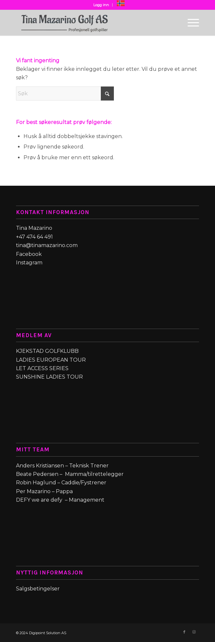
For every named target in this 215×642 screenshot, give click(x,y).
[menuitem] (101, 5)
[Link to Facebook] (184, 632)
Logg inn (101, 5)
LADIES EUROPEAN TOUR (51, 360)
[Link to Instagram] (194, 632)
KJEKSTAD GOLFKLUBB (47, 351)
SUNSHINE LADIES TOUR (49, 377)
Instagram (29, 262)
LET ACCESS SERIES (42, 368)
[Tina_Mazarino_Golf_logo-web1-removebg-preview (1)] (89, 22)
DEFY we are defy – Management (60, 500)
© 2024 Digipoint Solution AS (41, 633)
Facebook (29, 254)
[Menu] (190, 22)
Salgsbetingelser (38, 589)
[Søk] (65, 93)
